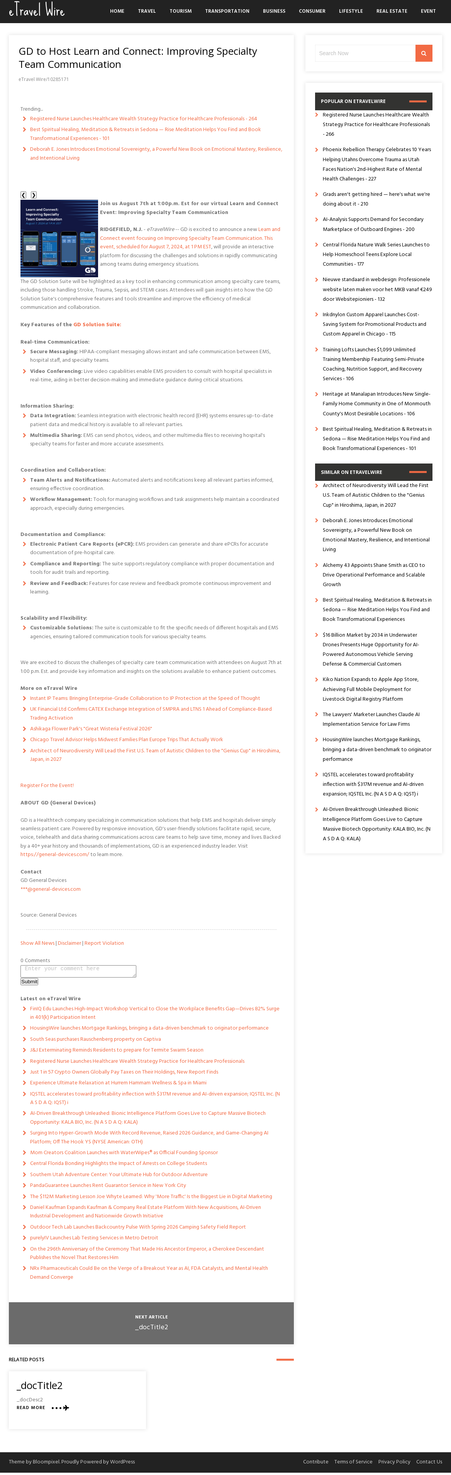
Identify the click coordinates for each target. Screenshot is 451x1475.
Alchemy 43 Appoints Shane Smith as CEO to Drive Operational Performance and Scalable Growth (374, 575)
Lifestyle (351, 11)
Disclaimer (69, 943)
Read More (31, 1410)
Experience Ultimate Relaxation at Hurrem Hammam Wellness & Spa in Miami (118, 1085)
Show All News (37, 943)
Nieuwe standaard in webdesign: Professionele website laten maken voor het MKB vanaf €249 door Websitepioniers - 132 (377, 289)
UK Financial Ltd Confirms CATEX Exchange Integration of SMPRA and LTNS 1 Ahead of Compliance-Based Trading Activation (151, 713)
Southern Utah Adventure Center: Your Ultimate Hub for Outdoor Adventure (119, 1177)
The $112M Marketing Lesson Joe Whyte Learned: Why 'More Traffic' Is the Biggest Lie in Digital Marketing (151, 1199)
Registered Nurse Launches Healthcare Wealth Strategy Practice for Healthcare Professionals (137, 1063)
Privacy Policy (394, 1464)
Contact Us (429, 1464)
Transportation (227, 11)
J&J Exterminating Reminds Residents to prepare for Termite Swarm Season (116, 1052)
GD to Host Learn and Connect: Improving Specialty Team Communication (138, 57)
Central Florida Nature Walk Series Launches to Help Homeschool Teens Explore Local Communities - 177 (376, 255)
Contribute (316, 1464)
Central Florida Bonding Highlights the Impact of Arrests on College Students (118, 1165)
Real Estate (391, 11)
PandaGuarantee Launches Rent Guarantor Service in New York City (108, 1187)
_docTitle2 (151, 1329)
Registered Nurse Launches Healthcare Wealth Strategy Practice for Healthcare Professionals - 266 (376, 125)
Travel (147, 11)
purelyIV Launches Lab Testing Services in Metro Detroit (94, 1240)
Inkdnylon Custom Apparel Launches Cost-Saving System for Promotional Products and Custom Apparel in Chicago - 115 (374, 324)
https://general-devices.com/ (54, 854)
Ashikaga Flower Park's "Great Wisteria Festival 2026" (91, 729)
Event (428, 11)
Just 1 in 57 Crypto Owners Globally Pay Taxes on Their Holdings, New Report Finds (124, 1074)
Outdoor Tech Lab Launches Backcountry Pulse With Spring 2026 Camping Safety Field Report (138, 1229)
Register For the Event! (47, 785)
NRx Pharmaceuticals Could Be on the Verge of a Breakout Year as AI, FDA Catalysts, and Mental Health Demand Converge (149, 1275)
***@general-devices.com (50, 889)
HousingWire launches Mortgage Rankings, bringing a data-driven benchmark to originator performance (149, 1030)
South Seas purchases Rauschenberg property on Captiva (95, 1041)
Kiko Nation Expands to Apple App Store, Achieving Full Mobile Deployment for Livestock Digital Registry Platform (371, 689)
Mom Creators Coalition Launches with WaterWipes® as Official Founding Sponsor (124, 1155)
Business (274, 11)
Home (117, 11)
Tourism (181, 11)
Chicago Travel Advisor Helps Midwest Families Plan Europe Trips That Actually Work (126, 739)
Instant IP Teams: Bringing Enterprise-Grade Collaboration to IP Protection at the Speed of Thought (145, 698)
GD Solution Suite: (97, 324)
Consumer (312, 11)
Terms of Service (353, 1464)
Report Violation (104, 943)
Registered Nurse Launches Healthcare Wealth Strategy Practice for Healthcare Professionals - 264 (143, 119)
